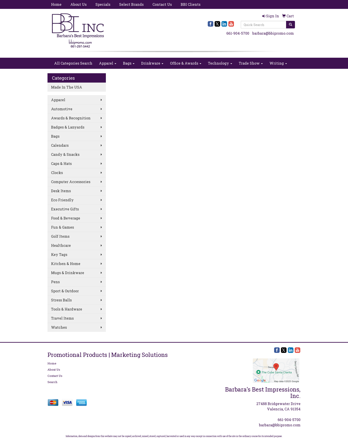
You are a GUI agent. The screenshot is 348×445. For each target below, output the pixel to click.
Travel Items (62, 318)
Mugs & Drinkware (67, 272)
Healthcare (61, 245)
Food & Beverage (65, 218)
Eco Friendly (62, 200)
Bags (128, 63)
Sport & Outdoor (65, 291)
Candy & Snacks (65, 154)
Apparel (107, 63)
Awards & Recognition (71, 118)
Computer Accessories (70, 181)
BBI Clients (190, 4)
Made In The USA (66, 87)
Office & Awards (185, 63)
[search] (290, 24)
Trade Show (251, 63)
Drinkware (152, 63)
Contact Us (162, 4)
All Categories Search (73, 63)
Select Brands (131, 4)
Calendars (60, 145)
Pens (55, 281)
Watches (59, 327)
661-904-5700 (237, 33)
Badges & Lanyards (67, 127)
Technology (220, 63)
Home (56, 4)
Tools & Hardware (66, 309)
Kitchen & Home (65, 263)
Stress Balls (61, 300)
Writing (278, 63)
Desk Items (61, 190)
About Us (78, 4)
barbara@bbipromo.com (273, 33)
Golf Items (60, 236)
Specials (102, 4)
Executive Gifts (65, 209)
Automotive (61, 109)
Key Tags (59, 254)
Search (52, 382)
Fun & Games (62, 227)
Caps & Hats (61, 163)
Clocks (57, 172)
